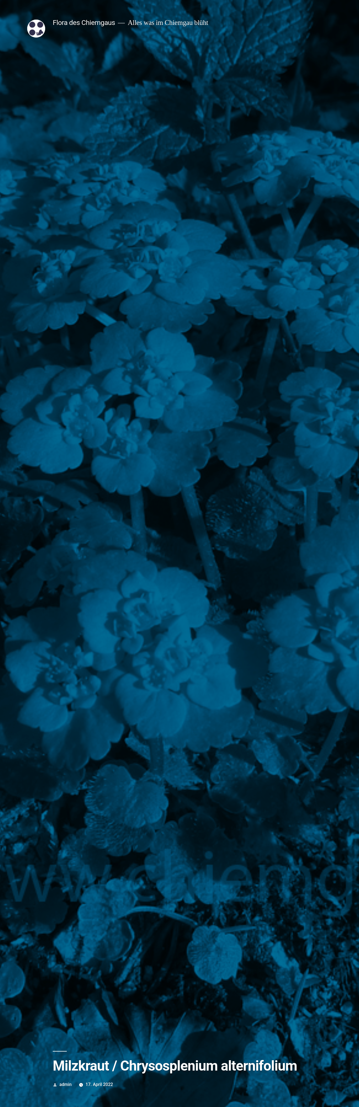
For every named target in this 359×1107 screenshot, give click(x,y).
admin (65, 1084)
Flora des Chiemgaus (84, 22)
